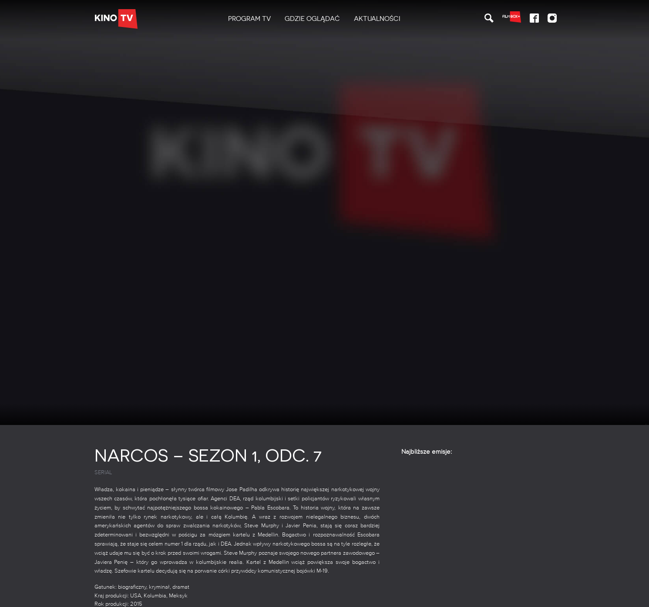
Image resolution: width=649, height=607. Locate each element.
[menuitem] (249, 19)
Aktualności (377, 19)
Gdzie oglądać (312, 19)
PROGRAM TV (249, 19)
